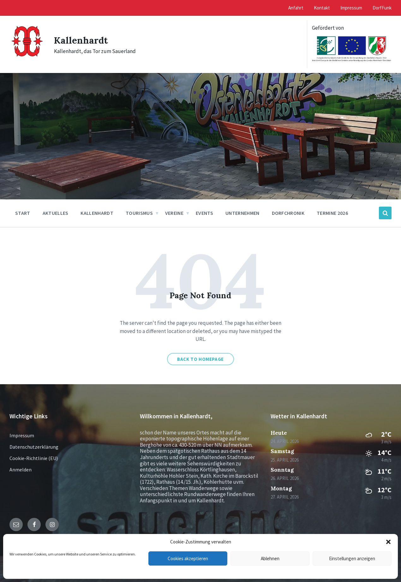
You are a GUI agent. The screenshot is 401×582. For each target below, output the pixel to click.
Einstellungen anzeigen (352, 558)
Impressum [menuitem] (351, 8)
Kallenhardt (81, 40)
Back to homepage (200, 359)
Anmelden (20, 469)
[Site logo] (27, 59)
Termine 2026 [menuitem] (332, 213)
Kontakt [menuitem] (322, 8)
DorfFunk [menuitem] (382, 8)
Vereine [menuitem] (174, 213)
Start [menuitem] (22, 213)
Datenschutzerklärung (33, 447)
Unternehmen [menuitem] (242, 213)
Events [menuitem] (204, 213)
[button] (388, 542)
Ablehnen (270, 558)
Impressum (21, 435)
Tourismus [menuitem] (139, 213)
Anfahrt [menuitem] (295, 8)
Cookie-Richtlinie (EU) (33, 458)
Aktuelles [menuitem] (56, 213)
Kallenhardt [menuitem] (97, 213)
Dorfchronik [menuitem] (288, 213)
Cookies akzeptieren (188, 558)
